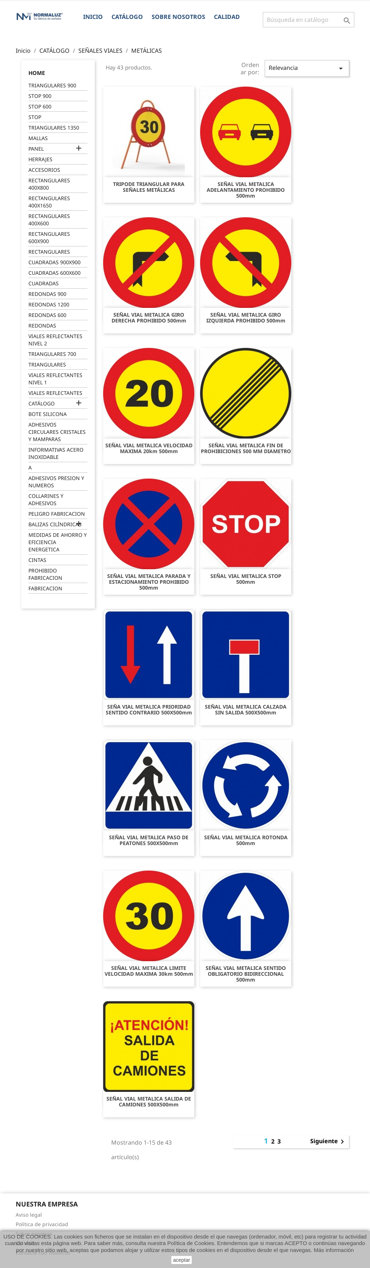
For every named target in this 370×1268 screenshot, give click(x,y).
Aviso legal (29, 1214)
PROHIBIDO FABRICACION (45, 574)
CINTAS (37, 559)
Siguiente (328, 1141)
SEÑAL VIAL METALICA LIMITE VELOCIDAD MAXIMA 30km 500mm (149, 971)
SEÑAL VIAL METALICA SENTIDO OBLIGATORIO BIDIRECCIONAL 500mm (246, 974)
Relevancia (307, 68)
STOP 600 (39, 106)
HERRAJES (40, 159)
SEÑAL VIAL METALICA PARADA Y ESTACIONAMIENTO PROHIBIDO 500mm (149, 582)
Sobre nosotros (178, 17)
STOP (34, 117)
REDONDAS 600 (47, 315)
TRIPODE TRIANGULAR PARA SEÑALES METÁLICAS (148, 187)
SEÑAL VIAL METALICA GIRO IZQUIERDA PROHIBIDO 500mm (245, 318)
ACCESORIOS (44, 169)
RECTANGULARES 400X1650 (49, 202)
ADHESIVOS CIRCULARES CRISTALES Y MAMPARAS (57, 432)
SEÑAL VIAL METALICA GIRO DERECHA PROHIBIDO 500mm (149, 318)
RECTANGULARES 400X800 (49, 184)
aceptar (181, 1260)
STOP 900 (39, 95)
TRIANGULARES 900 (52, 85)
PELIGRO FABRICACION (56, 513)
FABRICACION (45, 588)
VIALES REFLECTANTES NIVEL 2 (55, 340)
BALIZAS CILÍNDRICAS (55, 524)
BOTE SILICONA (47, 414)
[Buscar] (308, 19)
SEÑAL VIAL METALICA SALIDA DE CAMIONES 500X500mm (148, 1101)
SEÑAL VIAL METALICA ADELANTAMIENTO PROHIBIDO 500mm (246, 190)
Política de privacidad (42, 1224)
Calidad (227, 17)
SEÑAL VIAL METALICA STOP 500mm (245, 579)
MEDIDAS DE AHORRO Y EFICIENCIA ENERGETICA (57, 542)
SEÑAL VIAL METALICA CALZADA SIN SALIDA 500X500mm (246, 710)
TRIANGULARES (47, 364)
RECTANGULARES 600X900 (49, 237)
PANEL (36, 148)
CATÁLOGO (127, 17)
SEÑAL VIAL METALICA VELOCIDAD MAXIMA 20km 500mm (148, 448)
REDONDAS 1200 (48, 304)
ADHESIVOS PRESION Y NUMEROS (56, 482)
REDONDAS (42, 325)
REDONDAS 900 (47, 293)
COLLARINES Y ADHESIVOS (45, 499)
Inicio (93, 17)
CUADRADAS (43, 283)
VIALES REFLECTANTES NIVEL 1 (55, 379)
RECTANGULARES (49, 251)
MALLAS (38, 138)
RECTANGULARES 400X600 (49, 220)
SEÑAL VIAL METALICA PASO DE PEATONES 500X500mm (148, 840)
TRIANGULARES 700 (52, 353)
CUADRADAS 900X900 (54, 262)
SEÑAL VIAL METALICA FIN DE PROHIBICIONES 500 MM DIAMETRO (246, 448)
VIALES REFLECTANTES (55, 392)
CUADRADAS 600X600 (54, 272)
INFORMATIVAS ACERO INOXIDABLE (55, 453)
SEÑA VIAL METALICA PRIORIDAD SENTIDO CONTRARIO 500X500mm (149, 710)
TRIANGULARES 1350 (53, 127)
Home (36, 72)
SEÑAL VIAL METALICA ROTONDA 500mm (246, 840)
